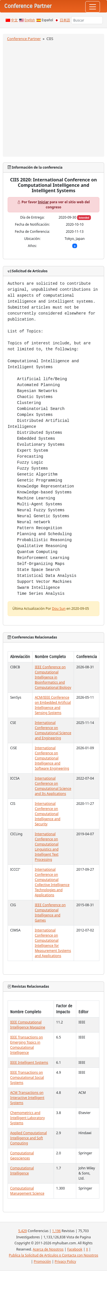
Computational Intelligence (22, 1171)
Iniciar (43, 202)
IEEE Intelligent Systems (29, 1062)
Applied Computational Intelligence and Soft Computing (28, 1138)
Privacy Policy (65, 1261)
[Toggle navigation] (92, 6)
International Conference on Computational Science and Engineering (53, 730)
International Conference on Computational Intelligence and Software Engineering (52, 758)
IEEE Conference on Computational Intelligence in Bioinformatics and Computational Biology (53, 677)
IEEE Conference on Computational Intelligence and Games (50, 913)
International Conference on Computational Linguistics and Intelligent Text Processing (46, 847)
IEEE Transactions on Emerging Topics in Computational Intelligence (26, 1045)
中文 (14, 20)
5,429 (22, 1230)
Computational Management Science (27, 1191)
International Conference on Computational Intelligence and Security (47, 813)
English (30, 20)
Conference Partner (24, 38)
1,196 (56, 1230)
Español (47, 20)
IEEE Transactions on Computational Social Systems (27, 1077)
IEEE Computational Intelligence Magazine (27, 1025)
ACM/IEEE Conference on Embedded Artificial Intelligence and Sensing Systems (53, 705)
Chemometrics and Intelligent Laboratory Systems (27, 1117)
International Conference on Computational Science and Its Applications (53, 786)
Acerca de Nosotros (48, 1249)
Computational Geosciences (22, 1156)
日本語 (65, 20)
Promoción (42, 1261)
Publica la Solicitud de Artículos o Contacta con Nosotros (53, 1255)
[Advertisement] (53, 98)
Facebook (74, 1249)
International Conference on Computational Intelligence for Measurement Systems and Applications (53, 943)
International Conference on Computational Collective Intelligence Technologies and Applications (52, 882)
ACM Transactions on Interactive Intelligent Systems (27, 1097)
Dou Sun (58, 608)
